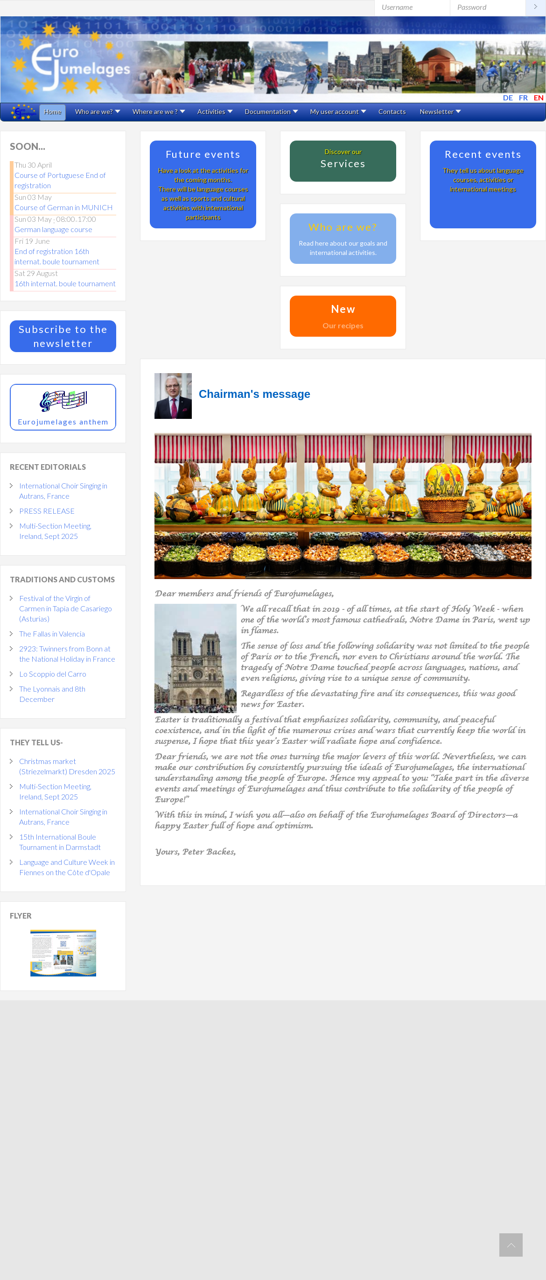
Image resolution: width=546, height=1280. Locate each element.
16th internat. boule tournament (65, 283)
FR (524, 97)
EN (539, 97)
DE (508, 97)
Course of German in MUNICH (63, 207)
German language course (53, 229)
